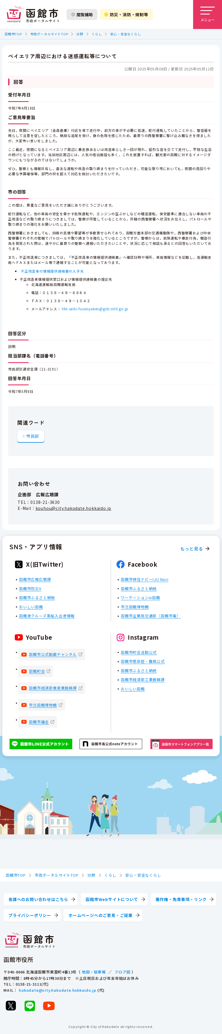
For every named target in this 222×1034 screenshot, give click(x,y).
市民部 (32, 436)
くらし (97, 34)
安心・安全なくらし (125, 34)
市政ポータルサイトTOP (49, 34)
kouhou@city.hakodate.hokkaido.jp (74, 508)
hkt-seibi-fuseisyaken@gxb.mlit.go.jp (95, 308)
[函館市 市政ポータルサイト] (33, 14)
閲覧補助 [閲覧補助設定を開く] (82, 14)
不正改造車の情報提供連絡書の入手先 (52, 271)
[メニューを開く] (207, 14)
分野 (79, 34)
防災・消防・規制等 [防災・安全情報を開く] (126, 14)
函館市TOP (13, 34)
